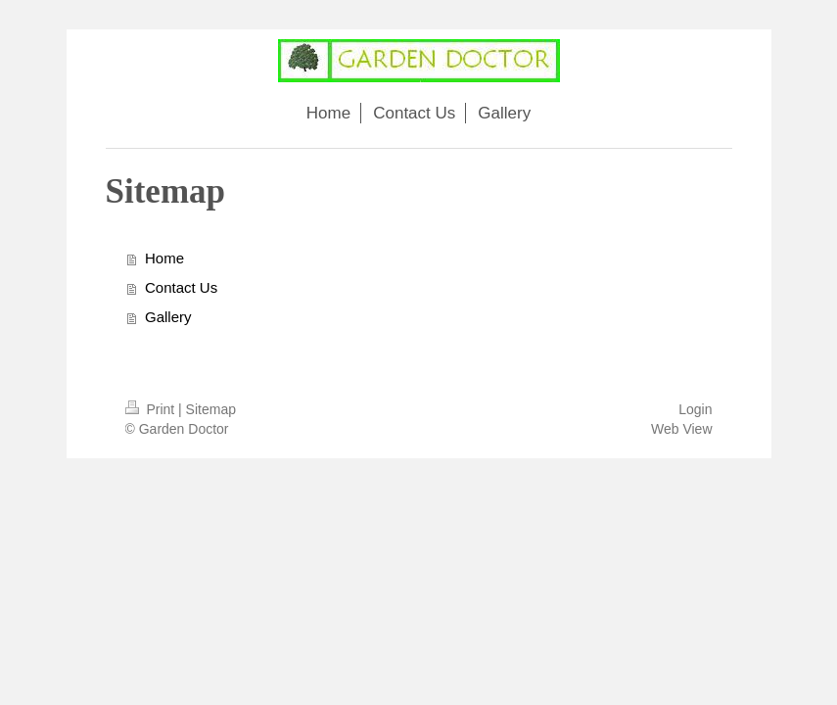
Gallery (168, 316)
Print (152, 409)
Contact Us (181, 287)
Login (695, 409)
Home (164, 258)
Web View (682, 429)
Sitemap (211, 409)
